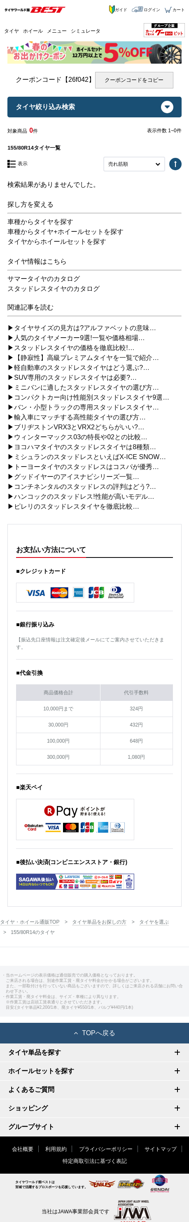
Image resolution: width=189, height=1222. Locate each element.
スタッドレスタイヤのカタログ (53, 288)
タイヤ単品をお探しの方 (99, 922)
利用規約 (56, 1149)
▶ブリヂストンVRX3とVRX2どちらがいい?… (76, 427)
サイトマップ (161, 1149)
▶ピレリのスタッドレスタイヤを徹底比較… (73, 506)
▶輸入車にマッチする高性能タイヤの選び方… (76, 417)
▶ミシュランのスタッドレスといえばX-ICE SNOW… (86, 456)
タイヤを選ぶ (154, 922)
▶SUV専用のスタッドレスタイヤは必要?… (72, 377)
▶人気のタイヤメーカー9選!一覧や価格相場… (76, 337)
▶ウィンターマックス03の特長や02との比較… (77, 437)
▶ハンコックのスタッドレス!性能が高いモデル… (80, 496)
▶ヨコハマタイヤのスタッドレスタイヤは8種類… (81, 446)
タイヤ (11, 31)
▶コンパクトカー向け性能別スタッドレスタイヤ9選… (88, 397)
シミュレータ (85, 31)
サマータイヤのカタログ (43, 278)
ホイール (33, 31)
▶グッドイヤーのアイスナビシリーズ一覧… (73, 476)
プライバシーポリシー (106, 1149)
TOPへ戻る (94, 1032)
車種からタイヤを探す (40, 221)
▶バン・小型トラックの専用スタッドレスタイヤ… (83, 407)
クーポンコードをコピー (134, 80)
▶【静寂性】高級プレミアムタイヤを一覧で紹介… (83, 357)
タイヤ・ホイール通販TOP (29, 922)
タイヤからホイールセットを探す (56, 241)
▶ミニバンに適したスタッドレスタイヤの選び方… (83, 387)
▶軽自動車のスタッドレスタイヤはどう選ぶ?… (78, 367)
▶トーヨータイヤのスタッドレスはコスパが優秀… (83, 466)
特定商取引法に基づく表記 (95, 1161)
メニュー (57, 31)
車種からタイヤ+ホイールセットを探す (65, 231)
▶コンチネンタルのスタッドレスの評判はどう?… (81, 486)
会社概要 (22, 1149)
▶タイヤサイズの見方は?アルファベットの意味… (81, 327)
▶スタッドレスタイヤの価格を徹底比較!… (70, 347)
